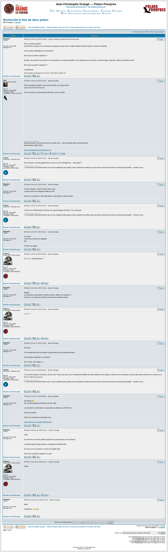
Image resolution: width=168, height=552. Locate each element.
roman (29, 259)
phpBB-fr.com (87, 549)
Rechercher (61, 11)
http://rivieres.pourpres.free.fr (76, 7)
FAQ (52, 11)
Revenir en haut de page (11, 76)
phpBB (80, 547)
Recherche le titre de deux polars (25, 19)
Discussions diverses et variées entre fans (86, 27)
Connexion (106, 13)
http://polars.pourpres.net (97, 7)
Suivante (18, 22)
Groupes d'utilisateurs (91, 11)
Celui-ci (26, 314)
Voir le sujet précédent (140, 32)
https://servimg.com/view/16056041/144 (38, 422)
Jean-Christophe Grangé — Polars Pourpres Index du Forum (48, 27)
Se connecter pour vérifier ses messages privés (84, 13)
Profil (64, 13)
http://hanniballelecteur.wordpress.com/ (37, 150)
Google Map (106, 11)
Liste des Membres (74, 11)
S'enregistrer (117, 11)
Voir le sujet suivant (157, 32)
